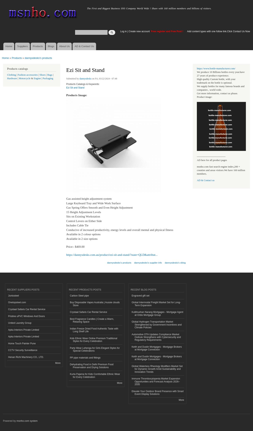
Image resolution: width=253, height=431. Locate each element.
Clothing (11, 74)
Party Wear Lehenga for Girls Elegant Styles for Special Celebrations (95, 349)
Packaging (48, 78)
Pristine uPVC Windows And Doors (26, 316)
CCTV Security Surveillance (22, 350)
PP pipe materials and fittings (85, 357)
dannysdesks (85, 78)
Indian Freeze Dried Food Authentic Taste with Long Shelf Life (94, 330)
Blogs (51, 46)
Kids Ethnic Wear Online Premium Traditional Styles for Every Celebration (93, 340)
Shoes (43, 74)
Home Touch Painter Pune (22, 343)
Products (38, 46)
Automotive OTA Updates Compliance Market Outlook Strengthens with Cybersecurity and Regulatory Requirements (156, 337)
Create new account (139, 31)
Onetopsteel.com (17, 302)
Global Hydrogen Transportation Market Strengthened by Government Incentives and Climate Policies (157, 324)
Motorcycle (24, 78)
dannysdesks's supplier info (148, 263)
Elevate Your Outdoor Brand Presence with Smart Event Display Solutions (158, 392)
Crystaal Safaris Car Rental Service (26, 309)
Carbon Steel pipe (79, 295)
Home (8, 46)
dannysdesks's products (38, 57)
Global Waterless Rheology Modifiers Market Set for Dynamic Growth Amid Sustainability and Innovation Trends (157, 369)
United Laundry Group (19, 323)
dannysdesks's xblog (175, 263)
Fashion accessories (28, 74)
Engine (37, 78)
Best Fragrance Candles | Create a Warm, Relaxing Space (92, 320)
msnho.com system (27, 421)
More (57, 363)
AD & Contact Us (84, 46)
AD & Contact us (205, 180)
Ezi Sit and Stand (75, 87)
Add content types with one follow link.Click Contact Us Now (218, 31)
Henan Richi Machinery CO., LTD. (26, 357)
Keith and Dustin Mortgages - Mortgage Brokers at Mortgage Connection (157, 348)
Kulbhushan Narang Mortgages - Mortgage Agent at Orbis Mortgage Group (157, 313)
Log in (123, 31)
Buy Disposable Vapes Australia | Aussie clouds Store (95, 304)
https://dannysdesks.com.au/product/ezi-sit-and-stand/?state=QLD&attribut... (112, 254)
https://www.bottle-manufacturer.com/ (216, 68)
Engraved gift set (140, 295)
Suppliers (22, 46)
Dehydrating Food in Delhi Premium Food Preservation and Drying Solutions (91, 366)
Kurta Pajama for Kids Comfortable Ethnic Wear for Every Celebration (95, 375)
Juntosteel (13, 295)
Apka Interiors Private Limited (23, 329)
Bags (49, 74)
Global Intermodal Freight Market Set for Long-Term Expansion (156, 304)
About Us (64, 46)
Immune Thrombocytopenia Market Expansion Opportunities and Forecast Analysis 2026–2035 (156, 381)
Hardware (12, 78)
